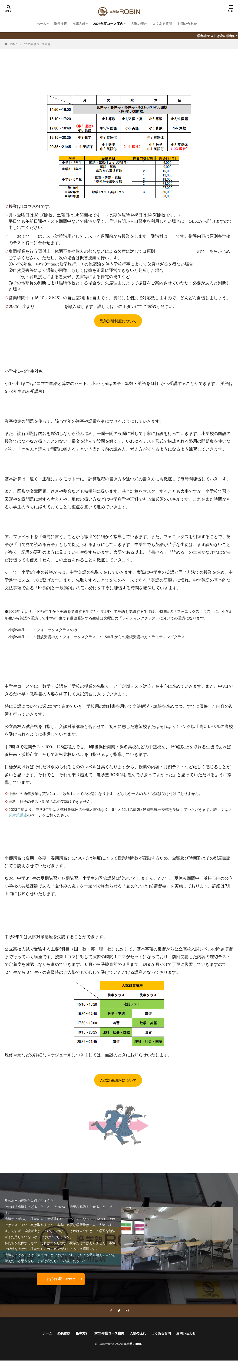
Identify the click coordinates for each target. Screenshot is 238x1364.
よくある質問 (162, 24)
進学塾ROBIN (133, 1347)
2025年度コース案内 (108, 24)
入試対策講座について (118, 1080)
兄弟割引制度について (118, 321)
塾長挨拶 (60, 24)
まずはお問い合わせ (60, 1280)
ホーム (41, 24)
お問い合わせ (187, 24)
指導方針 (78, 24)
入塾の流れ (139, 24)
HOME (13, 44)
